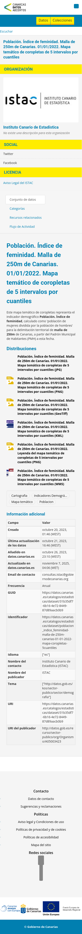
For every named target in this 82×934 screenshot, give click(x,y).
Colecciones (62, 20)
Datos (43, 20)
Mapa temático (22, 502)
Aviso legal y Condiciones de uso (41, 822)
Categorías (17, 208)
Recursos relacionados (26, 217)
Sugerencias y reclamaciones (41, 806)
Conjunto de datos (23, 199)
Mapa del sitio (41, 845)
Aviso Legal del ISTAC (18, 183)
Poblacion (46, 502)
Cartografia (19, 495)
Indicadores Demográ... (50, 495)
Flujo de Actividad (22, 226)
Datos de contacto (41, 799)
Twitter (8, 154)
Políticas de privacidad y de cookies (41, 829)
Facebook (10, 163)
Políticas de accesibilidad (41, 837)
